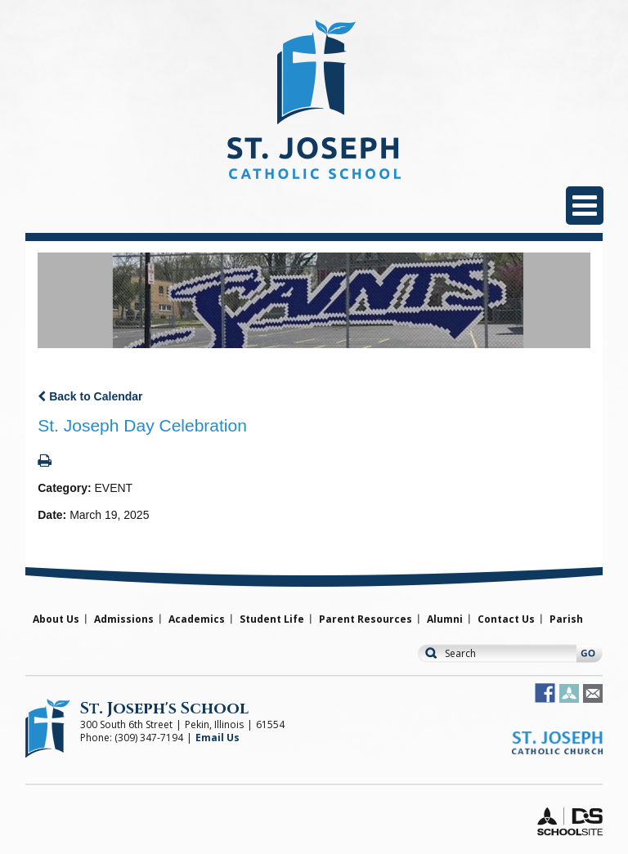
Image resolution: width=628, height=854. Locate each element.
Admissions (124, 619)
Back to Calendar (90, 396)
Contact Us (506, 619)
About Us (56, 619)
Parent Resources (365, 619)
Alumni (445, 619)
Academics (196, 619)
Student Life (272, 619)
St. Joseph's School (164, 708)
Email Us (217, 737)
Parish (566, 619)
